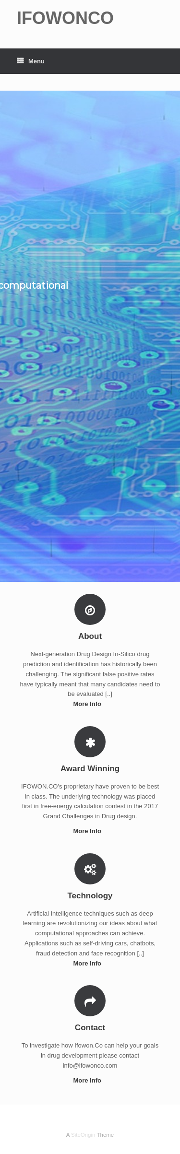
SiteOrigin (83, 1135)
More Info (90, 703)
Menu (31, 61)
